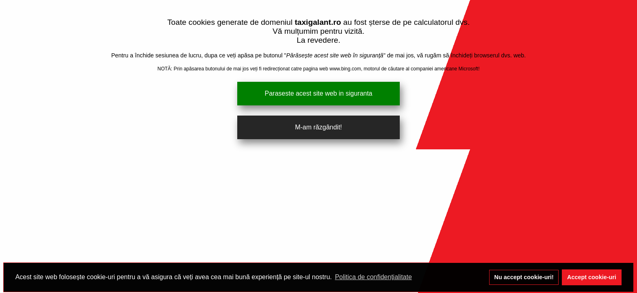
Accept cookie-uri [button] (591, 277)
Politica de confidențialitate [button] (373, 276)
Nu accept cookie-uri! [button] (524, 277)
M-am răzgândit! (318, 127)
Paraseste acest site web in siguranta (318, 93)
